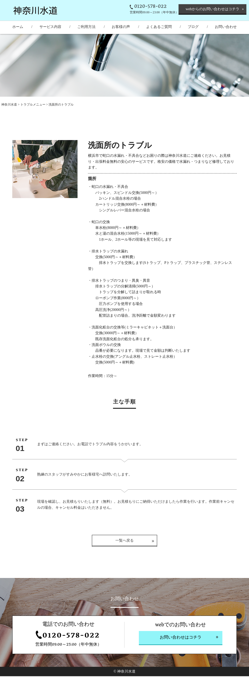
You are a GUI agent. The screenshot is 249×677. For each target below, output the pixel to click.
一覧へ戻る (124, 541)
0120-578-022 (150, 7)
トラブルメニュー (33, 104)
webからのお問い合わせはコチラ (212, 9)
